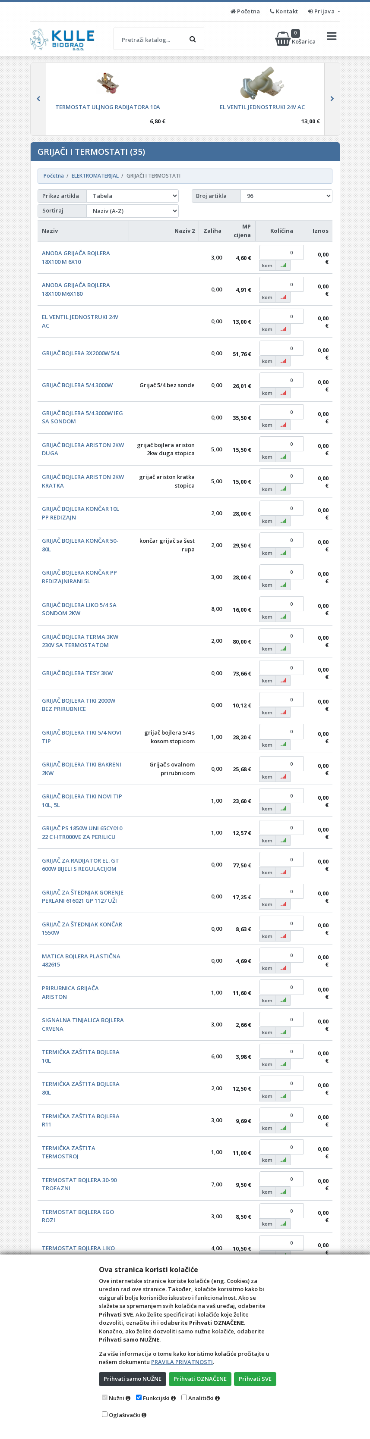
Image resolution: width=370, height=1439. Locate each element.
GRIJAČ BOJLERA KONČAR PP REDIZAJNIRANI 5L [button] (79, 577)
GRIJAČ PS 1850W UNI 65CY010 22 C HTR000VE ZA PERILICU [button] (82, 832)
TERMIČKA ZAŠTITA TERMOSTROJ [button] (68, 1152)
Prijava (322, 11)
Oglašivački (124, 1415)
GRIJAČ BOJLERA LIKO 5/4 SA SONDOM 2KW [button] (79, 609)
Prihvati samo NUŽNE (132, 1379)
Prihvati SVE (255, 1379)
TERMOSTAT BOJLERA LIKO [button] (78, 1248)
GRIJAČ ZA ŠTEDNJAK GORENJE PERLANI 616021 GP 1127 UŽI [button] (82, 896)
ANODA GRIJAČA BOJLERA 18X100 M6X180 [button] (76, 289)
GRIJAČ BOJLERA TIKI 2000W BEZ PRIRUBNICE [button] (78, 705)
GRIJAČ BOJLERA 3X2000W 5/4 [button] (80, 353)
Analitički (201, 1398)
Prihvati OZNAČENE (200, 1379)
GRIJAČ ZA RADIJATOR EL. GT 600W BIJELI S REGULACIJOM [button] (80, 865)
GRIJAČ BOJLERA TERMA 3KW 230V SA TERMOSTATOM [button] (80, 641)
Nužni (116, 1398)
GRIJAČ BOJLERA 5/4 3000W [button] (77, 385)
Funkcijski (156, 1398)
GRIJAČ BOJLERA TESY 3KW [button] (77, 673)
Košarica (296, 39)
